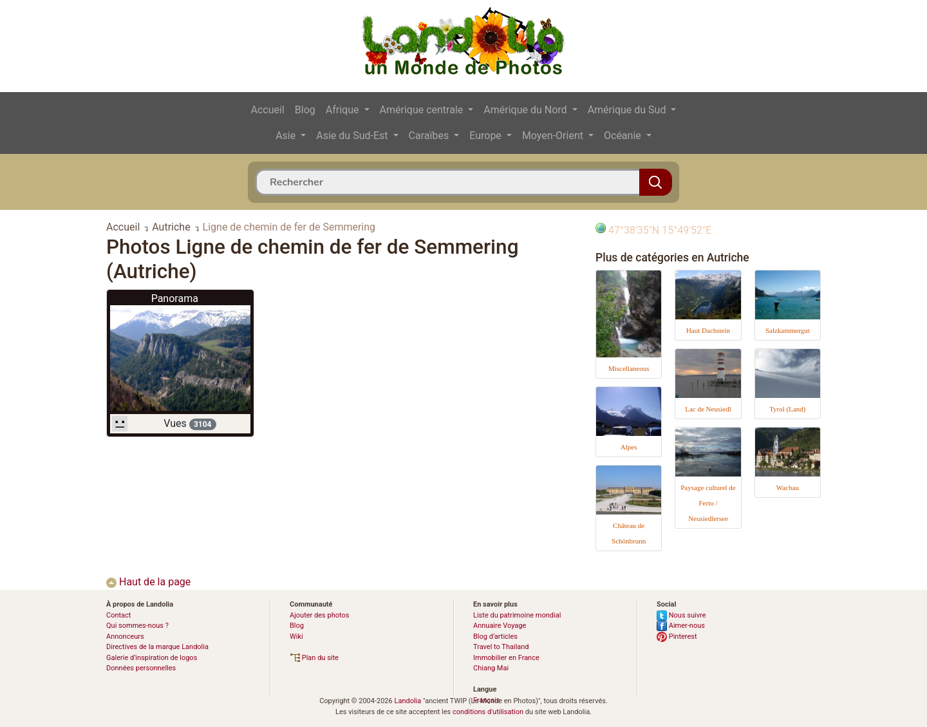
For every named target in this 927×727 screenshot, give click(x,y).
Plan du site (314, 658)
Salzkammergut (787, 330)
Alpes (629, 447)
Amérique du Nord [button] (526, 110)
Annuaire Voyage (499, 625)
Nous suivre (681, 615)
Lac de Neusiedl (708, 409)
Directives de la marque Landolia (157, 647)
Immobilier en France (506, 658)
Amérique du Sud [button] (628, 110)
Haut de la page (148, 582)
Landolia (407, 701)
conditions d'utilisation (488, 712)
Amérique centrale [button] (423, 110)
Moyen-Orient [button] (554, 135)
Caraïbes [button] (430, 135)
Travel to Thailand (501, 647)
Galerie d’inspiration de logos (151, 658)
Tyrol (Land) (787, 409)
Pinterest (677, 636)
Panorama (174, 298)
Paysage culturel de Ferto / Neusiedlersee (708, 503)
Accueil (268, 110)
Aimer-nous (681, 625)
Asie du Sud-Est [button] (353, 135)
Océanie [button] (624, 135)
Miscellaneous (629, 368)
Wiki (296, 636)
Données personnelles (141, 668)
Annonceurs (125, 636)
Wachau (787, 487)
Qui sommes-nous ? (137, 625)
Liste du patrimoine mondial (517, 615)
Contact (118, 615)
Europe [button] (486, 135)
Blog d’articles (495, 636)
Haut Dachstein (708, 330)
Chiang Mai (491, 668)
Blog (305, 110)
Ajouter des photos (319, 615)
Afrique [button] (344, 110)
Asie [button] (287, 135)
